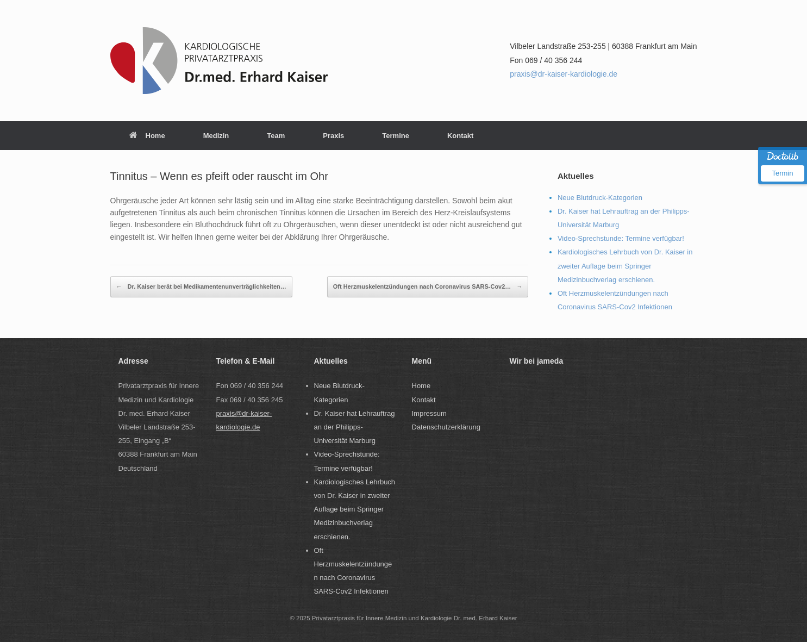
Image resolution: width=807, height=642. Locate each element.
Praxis (333, 136)
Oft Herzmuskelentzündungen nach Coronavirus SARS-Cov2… (428, 287)
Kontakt (460, 136)
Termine (395, 136)
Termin (782, 173)
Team (276, 136)
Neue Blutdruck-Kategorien (600, 198)
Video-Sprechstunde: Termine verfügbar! (621, 238)
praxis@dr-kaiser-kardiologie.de (563, 74)
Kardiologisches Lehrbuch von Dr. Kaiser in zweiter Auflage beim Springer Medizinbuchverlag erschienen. (625, 265)
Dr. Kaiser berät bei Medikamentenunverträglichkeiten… (201, 287)
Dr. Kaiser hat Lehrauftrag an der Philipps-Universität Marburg (354, 427)
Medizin (216, 136)
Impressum (429, 413)
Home (147, 136)
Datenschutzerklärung (446, 427)
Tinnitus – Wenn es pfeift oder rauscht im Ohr (219, 176)
